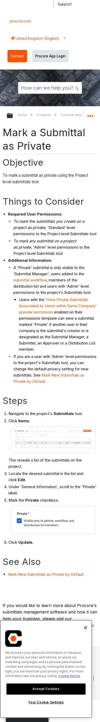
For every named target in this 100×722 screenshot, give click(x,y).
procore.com (20, 21)
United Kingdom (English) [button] (36, 38)
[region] (46, 669)
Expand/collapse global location (90, 114)
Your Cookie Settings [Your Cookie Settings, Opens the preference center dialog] (46, 702)
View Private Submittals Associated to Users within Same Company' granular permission (58, 305)
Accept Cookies (45, 689)
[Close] (85, 627)
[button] (77, 88)
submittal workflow (30, 280)
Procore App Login (50, 56)
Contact (17, 56)
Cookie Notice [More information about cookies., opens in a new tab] (69, 676)
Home (23, 115)
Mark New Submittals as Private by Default (46, 574)
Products (44, 115)
